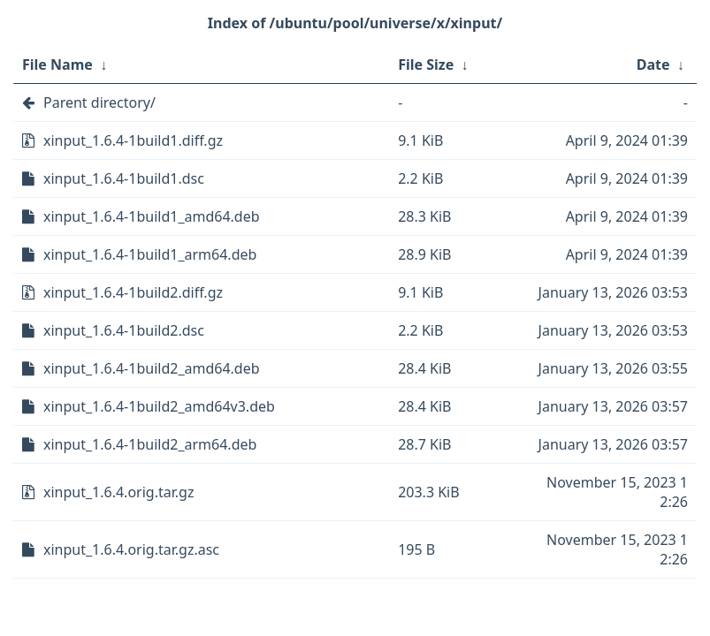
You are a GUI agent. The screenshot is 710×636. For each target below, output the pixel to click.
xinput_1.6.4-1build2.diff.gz (133, 292)
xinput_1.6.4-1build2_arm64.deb (149, 444)
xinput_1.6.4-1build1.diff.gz (133, 140)
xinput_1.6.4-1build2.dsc (123, 330)
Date (653, 64)
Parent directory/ (99, 102)
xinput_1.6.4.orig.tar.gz (118, 492)
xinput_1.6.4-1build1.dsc (123, 178)
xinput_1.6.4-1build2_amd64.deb (151, 368)
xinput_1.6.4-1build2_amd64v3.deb (159, 406)
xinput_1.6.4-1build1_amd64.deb (151, 216)
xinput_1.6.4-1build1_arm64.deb (149, 254)
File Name (57, 64)
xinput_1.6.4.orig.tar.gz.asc (131, 549)
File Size (426, 64)
